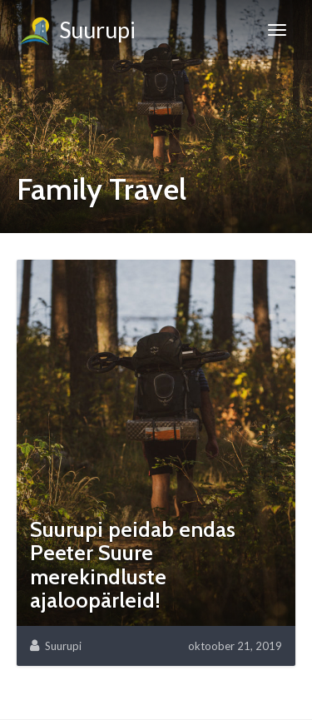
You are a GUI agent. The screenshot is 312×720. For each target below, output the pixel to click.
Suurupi (76, 32)
